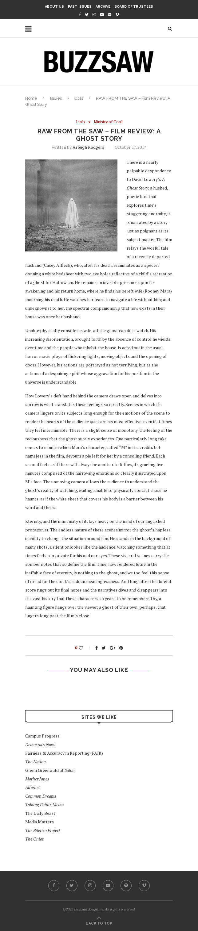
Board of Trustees (133, 7)
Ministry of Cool (107, 122)
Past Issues (80, 7)
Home (31, 98)
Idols (78, 98)
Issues (56, 98)
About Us (54, 7)
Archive (103, 7)
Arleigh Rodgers (88, 147)
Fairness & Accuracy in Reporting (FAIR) (64, 753)
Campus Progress (42, 736)
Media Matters (39, 822)
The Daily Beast (40, 813)
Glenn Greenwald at (50, 770)
